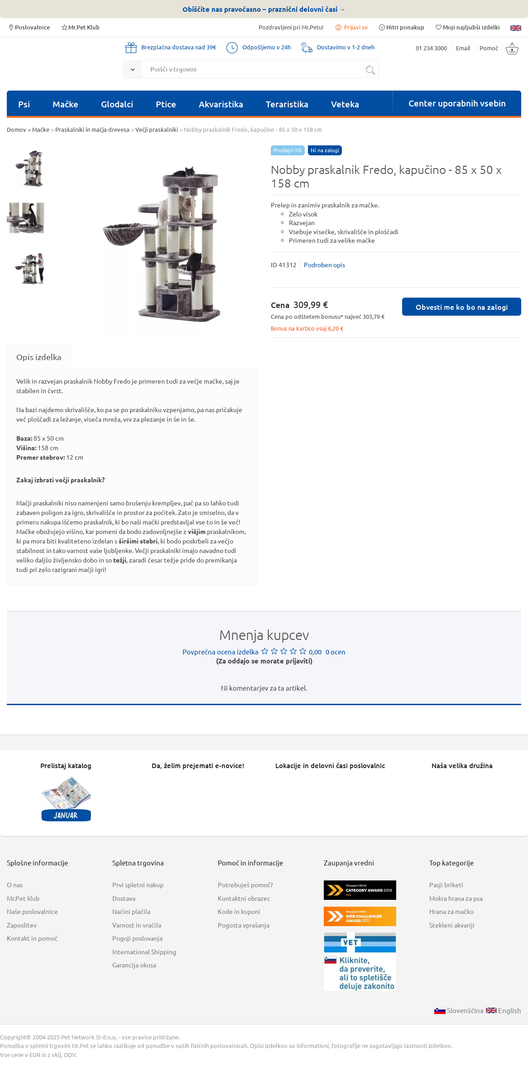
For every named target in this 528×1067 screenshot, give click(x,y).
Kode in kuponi (239, 911)
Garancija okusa (134, 965)
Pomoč (489, 48)
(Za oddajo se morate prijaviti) (264, 660)
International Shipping (144, 951)
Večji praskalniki (156, 129)
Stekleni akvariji (452, 925)
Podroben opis (324, 264)
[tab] (38, 357)
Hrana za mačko (451, 911)
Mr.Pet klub (23, 898)
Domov (16, 129)
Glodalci (117, 104)
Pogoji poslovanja (137, 938)
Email (463, 48)
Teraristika (287, 104)
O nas (15, 884)
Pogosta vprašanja (243, 925)
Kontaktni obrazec (244, 898)
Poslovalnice (28, 27)
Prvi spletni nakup (137, 884)
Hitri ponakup (401, 27)
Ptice (166, 104)
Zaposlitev (22, 925)
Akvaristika (221, 104)
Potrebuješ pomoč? (245, 884)
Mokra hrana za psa (456, 898)
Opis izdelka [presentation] (38, 356)
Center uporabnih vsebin (457, 103)
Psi (24, 104)
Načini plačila (131, 911)
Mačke (65, 104)
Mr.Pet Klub (80, 27)
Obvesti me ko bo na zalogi (462, 307)
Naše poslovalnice (32, 911)
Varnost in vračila (136, 925)
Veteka (345, 104)
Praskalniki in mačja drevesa (92, 129)
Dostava (123, 898)
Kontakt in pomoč (32, 938)
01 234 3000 (431, 48)
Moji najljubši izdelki (467, 27)
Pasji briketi (446, 884)
